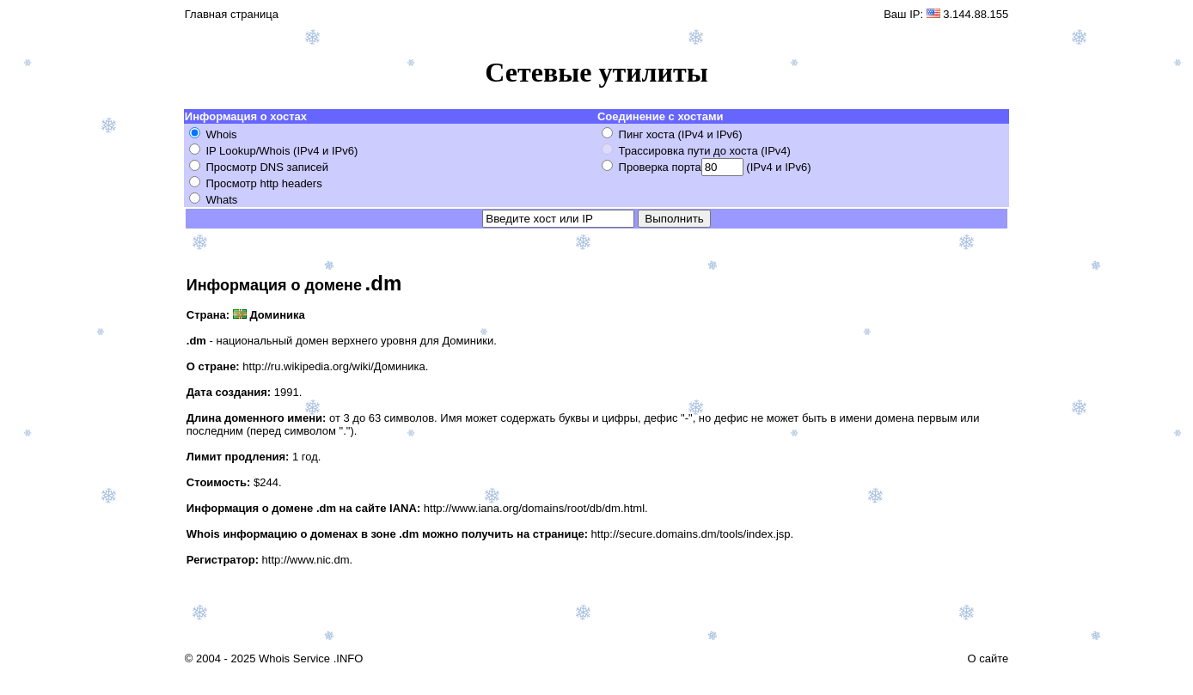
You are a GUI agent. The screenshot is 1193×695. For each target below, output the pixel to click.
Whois (220, 134)
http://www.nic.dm (306, 559)
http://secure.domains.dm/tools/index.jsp (691, 533)
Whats (221, 199)
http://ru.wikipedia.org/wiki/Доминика (333, 366)
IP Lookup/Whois (247, 150)
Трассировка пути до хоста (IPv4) (705, 150)
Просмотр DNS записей (266, 167)
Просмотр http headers (263, 183)
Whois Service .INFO (311, 658)
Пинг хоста (647, 134)
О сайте (987, 658)
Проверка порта (660, 167)
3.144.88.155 (975, 14)
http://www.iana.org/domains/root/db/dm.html (534, 508)
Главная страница (231, 14)
